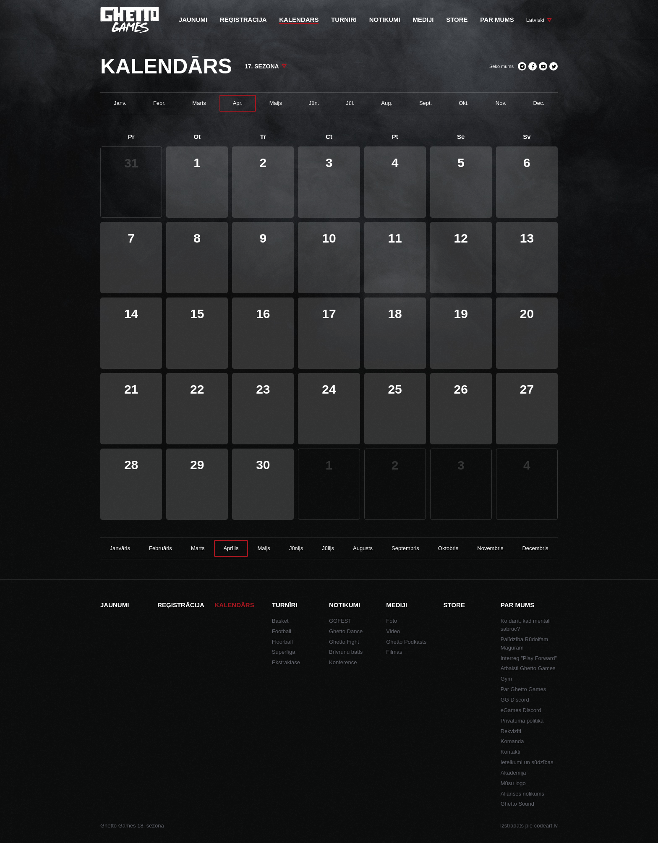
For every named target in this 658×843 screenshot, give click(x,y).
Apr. (238, 103)
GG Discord (515, 700)
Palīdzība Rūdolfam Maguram (524, 643)
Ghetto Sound (517, 804)
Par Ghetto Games (523, 689)
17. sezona (262, 66)
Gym (506, 679)
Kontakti (510, 752)
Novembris (490, 548)
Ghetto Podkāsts (406, 642)
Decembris (535, 548)
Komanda (512, 741)
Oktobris (448, 548)
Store (454, 604)
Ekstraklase (286, 662)
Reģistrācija (180, 604)
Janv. (120, 103)
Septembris (405, 548)
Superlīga (283, 652)
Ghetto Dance (346, 631)
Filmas (394, 652)
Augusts (363, 548)
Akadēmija (513, 773)
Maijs (275, 103)
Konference (343, 662)
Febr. (159, 103)
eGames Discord (521, 710)
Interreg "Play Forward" (529, 658)
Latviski (535, 20)
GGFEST (340, 621)
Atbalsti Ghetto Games (528, 668)
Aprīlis (230, 548)
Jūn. (314, 103)
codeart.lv (546, 825)
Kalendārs (234, 604)
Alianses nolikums (522, 794)
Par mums (518, 604)
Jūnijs (296, 548)
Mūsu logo (513, 783)
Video (393, 631)
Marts (199, 103)
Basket (280, 621)
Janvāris (120, 548)
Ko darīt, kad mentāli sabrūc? (526, 625)
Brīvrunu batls (346, 652)
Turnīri (285, 604)
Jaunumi (114, 604)
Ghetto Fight (344, 642)
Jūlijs (328, 548)
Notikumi (344, 604)
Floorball (282, 642)
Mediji (396, 604)
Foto (391, 621)
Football (281, 631)
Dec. (538, 103)
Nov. (501, 103)
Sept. (425, 103)
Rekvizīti (511, 731)
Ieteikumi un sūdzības (527, 762)
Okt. (464, 103)
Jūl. (350, 103)
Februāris (160, 548)
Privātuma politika (522, 721)
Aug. (386, 103)
